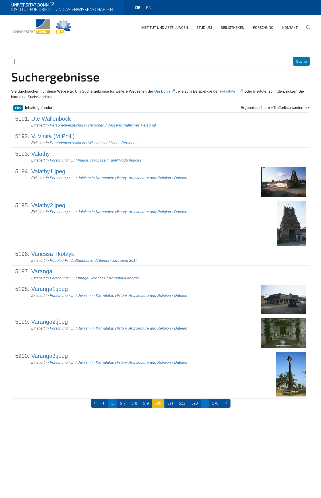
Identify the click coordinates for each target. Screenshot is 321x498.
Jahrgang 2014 (125, 260)
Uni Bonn (165, 91)
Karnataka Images (124, 278)
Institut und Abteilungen (164, 27)
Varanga (41, 271)
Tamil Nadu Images (125, 160)
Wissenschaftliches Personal (131, 125)
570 (215, 403)
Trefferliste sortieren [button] (290, 108)
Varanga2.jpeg (49, 322)
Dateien (180, 178)
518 (134, 403)
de (137, 7)
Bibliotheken (232, 27)
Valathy (40, 154)
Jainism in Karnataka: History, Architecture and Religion (124, 178)
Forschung (263, 27)
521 (170, 403)
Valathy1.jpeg (48, 171)
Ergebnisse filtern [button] (255, 108)
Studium (204, 27)
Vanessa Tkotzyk (52, 254)
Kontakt (290, 27)
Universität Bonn (33, 4)
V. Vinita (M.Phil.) (52, 136)
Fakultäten (231, 91)
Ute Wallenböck (51, 119)
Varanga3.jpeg (49, 356)
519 (146, 403)
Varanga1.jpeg (49, 289)
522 (182, 403)
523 (194, 403)
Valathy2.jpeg (48, 205)
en (148, 7)
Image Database (92, 160)
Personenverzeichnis (67, 125)
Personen (96, 125)
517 (123, 403)
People (56, 260)
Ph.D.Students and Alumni (87, 260)
